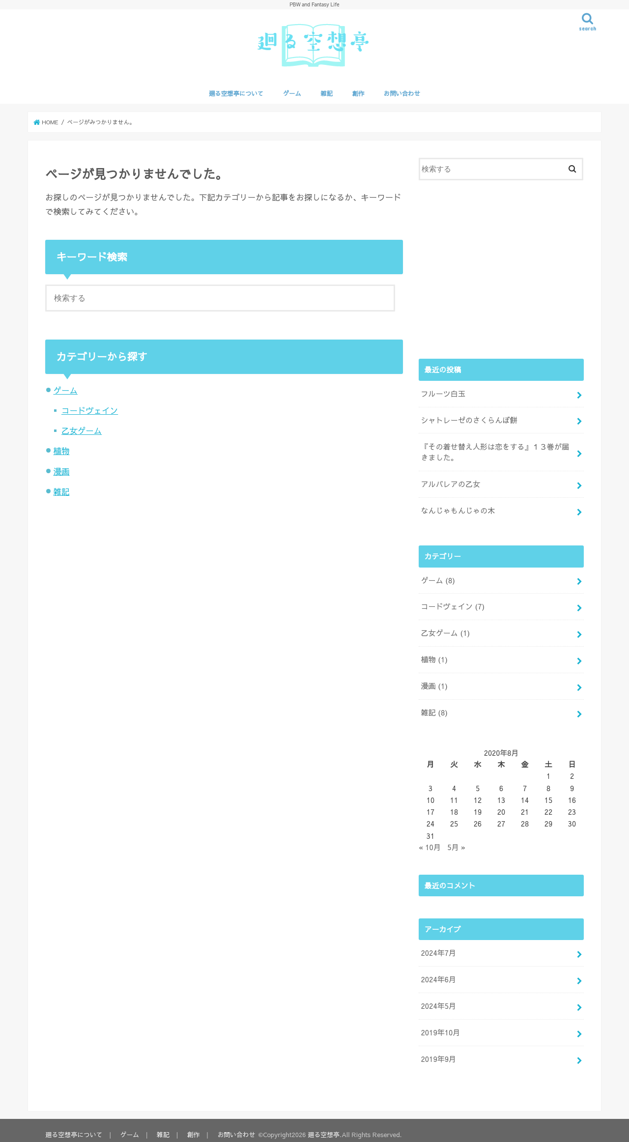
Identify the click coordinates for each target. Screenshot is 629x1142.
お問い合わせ (402, 93)
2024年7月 (438, 947)
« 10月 (429, 842)
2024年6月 (438, 973)
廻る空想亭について (236, 93)
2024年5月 (438, 999)
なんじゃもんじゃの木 (457, 509)
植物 (61, 451)
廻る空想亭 (324, 1126)
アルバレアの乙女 (450, 482)
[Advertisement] (501, 268)
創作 (358, 93)
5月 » (456, 842)
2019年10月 (440, 1025)
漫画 (61, 471)
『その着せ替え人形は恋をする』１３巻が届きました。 (497, 451)
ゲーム (292, 93)
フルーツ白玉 (442, 394)
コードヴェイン (89, 410)
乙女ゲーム (81, 430)
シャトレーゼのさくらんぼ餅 (468, 420)
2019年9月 (438, 1051)
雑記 (326, 93)
